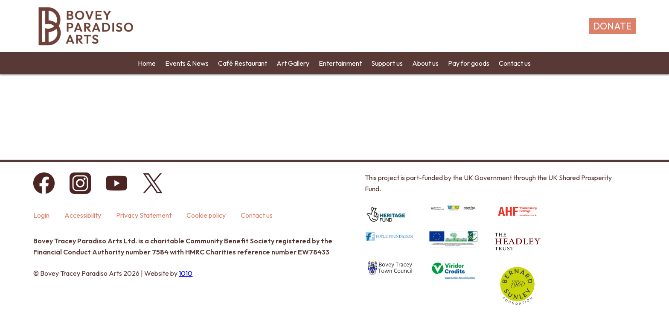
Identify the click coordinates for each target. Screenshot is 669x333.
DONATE (612, 26)
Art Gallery (292, 63)
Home (147, 63)
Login (41, 215)
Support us (387, 63)
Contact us (515, 63)
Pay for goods (468, 63)
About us (425, 63)
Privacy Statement (144, 215)
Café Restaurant (242, 63)
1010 (185, 273)
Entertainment (340, 63)
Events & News (187, 63)
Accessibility (82, 215)
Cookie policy (206, 215)
